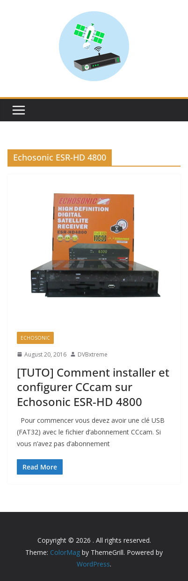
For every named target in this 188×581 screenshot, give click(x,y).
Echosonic (35, 338)
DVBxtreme (93, 354)
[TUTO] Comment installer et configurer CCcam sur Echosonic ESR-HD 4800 (93, 386)
